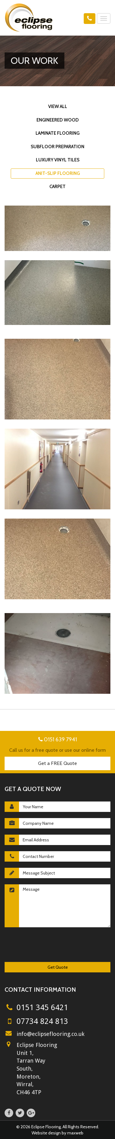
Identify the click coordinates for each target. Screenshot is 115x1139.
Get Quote (58, 967)
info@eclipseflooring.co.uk (50, 1034)
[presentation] (51, 945)
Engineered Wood (57, 120)
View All (57, 106)
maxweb (75, 1133)
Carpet (57, 186)
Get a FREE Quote (57, 763)
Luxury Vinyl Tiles (57, 160)
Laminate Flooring (57, 133)
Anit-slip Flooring (58, 173)
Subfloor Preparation (57, 146)
